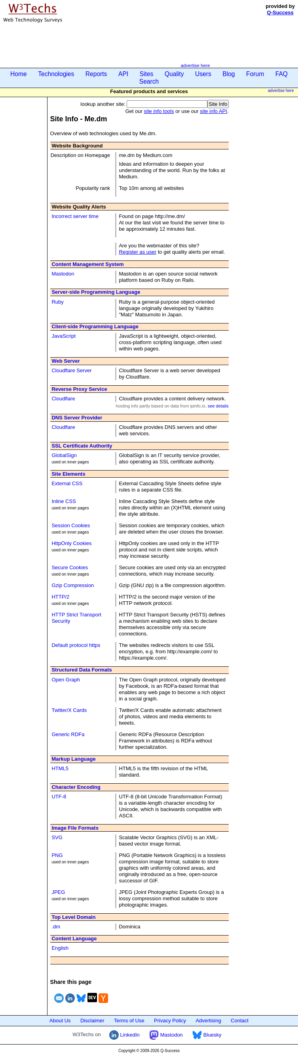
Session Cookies (70, 525)
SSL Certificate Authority (81, 446)
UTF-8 (58, 797)
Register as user (137, 252)
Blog (228, 74)
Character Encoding (76, 787)
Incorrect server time (74, 216)
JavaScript (63, 336)
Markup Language (73, 759)
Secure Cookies (69, 567)
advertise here (195, 65)
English (59, 948)
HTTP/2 (60, 597)
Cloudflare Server (71, 370)
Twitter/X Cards (69, 710)
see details (218, 406)
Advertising (208, 1021)
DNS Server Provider (76, 418)
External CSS (66, 483)
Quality (174, 74)
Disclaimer (92, 1021)
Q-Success (280, 12)
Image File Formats (74, 828)
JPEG (58, 892)
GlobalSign (64, 455)
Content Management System (87, 264)
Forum (255, 74)
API (123, 74)
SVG (56, 837)
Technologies (56, 74)
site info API (213, 111)
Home (18, 74)
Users (203, 74)
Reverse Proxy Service (79, 389)
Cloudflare (63, 399)
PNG (57, 855)
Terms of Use (129, 1021)
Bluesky (206, 1035)
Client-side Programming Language (95, 326)
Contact (240, 1021)
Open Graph (65, 680)
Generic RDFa (67, 734)
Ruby (57, 302)
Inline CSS (63, 501)
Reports (96, 74)
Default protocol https (75, 645)
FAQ (281, 74)
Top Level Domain (73, 917)
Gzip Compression (72, 585)
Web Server (65, 361)
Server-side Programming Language (95, 292)
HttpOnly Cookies (71, 543)
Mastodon (62, 274)
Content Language (74, 938)
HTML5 (59, 768)
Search (149, 81)
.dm (55, 927)
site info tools (159, 111)
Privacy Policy (170, 1021)
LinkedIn (124, 1035)
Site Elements (68, 474)
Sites (147, 74)
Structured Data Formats (81, 670)
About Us (59, 1021)
